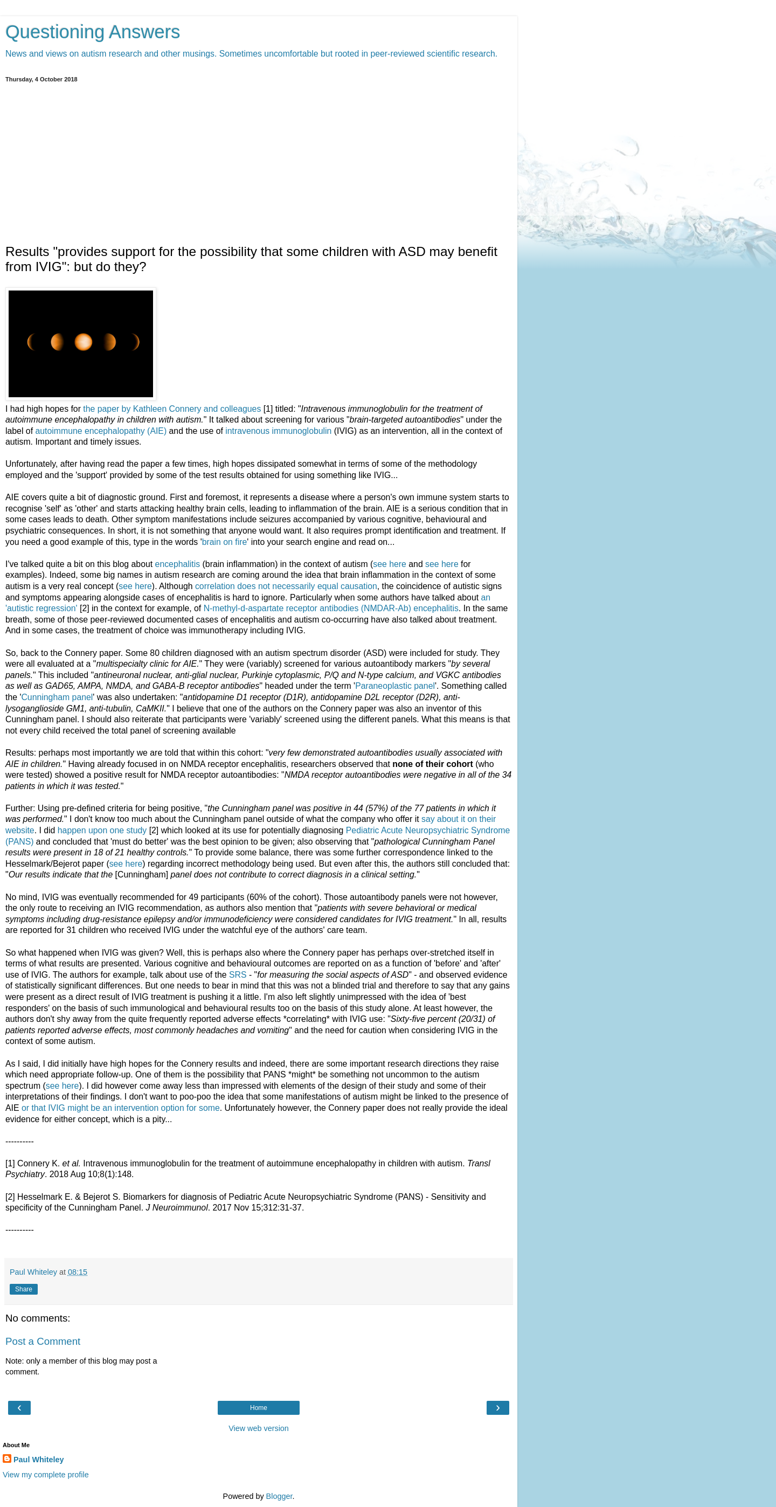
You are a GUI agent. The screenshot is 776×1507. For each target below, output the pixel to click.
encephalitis (177, 564)
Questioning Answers (93, 32)
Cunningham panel (57, 697)
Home (258, 1408)
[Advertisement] (258, 163)
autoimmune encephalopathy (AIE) (101, 430)
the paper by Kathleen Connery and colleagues (172, 408)
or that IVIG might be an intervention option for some (121, 1107)
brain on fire (224, 542)
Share (23, 1289)
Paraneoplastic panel (395, 685)
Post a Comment (42, 1341)
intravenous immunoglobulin (278, 430)
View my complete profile (46, 1474)
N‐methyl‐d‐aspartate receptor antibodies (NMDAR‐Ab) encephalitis (331, 608)
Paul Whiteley (38, 1459)
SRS (238, 974)
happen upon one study (102, 830)
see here (389, 564)
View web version (258, 1428)
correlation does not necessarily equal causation (286, 586)
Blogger (279, 1496)
